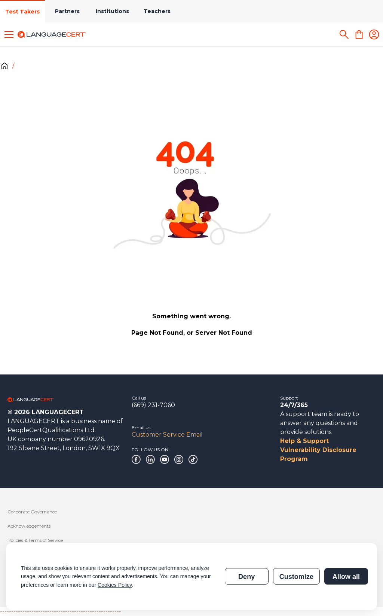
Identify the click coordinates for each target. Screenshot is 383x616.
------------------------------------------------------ (60, 611)
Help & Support (304, 440)
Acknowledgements (28, 526)
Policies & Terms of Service (35, 540)
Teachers (157, 11)
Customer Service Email (167, 434)
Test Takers (22, 11)
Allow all (346, 576)
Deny (246, 576)
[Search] (344, 34)
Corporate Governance (32, 512)
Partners (67, 11)
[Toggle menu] (9, 34)
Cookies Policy (115, 585)
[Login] (374, 34)
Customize (296, 576)
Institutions (112, 11)
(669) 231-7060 (153, 405)
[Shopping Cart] (359, 34)
